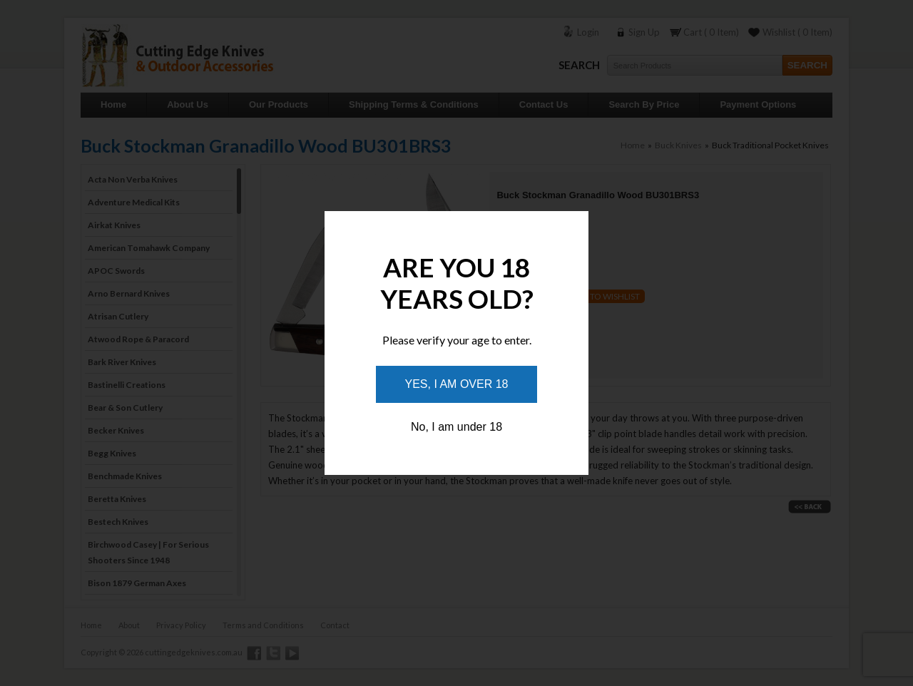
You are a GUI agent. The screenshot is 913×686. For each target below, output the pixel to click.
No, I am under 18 (456, 427)
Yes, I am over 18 (457, 384)
